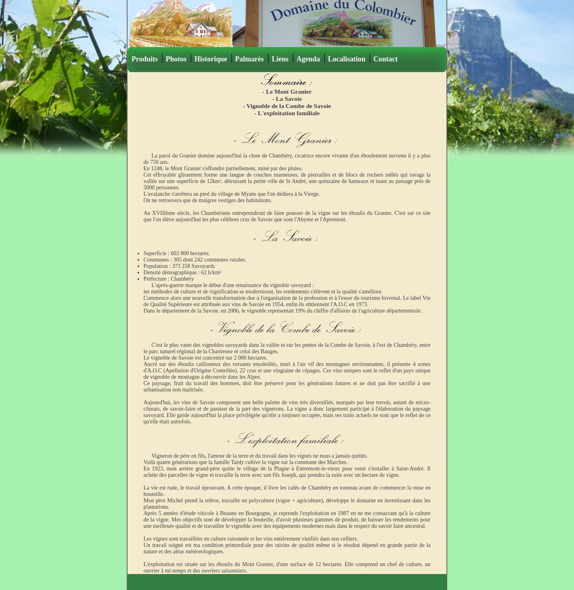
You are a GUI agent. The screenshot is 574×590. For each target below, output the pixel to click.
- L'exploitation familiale (287, 113)
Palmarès (249, 59)
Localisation (347, 59)
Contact (385, 59)
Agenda (308, 59)
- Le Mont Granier (287, 91)
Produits (145, 59)
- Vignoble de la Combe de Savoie (287, 105)
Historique (211, 59)
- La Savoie (287, 98)
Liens (280, 59)
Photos (176, 59)
